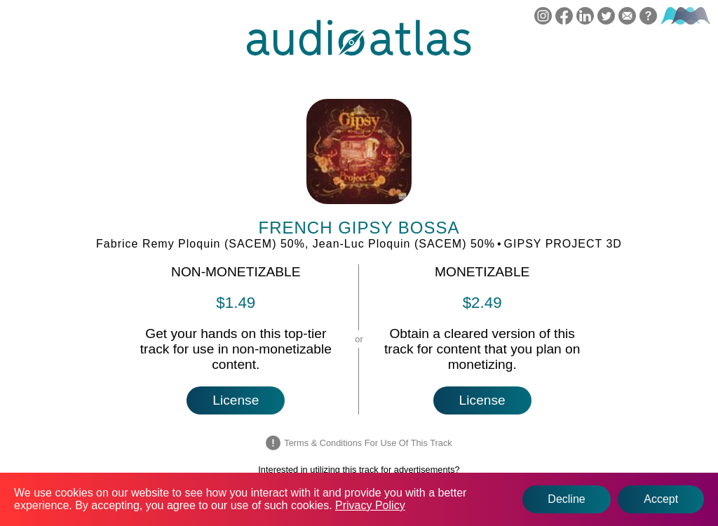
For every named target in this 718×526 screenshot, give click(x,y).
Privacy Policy (370, 505)
